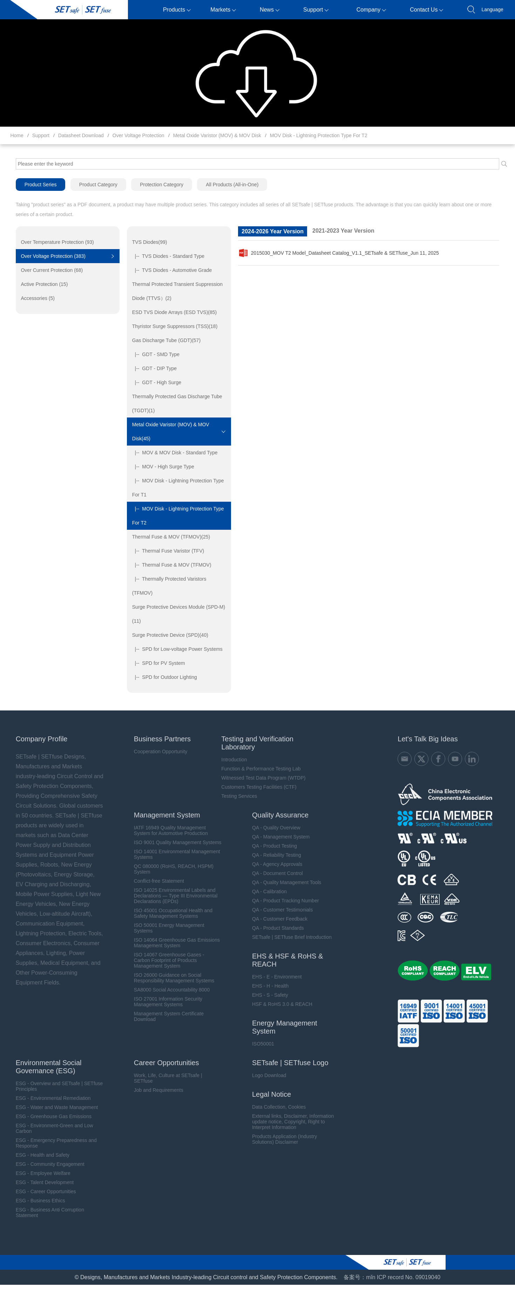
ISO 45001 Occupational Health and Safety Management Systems (168, 913)
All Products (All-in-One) (227, 184)
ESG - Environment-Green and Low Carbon (49, 1128)
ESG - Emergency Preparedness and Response (50, 1143)
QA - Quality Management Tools (283, 882)
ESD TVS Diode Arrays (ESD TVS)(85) (171, 312)
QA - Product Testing (271, 846)
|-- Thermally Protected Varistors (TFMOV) (166, 586)
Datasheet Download (81, 135)
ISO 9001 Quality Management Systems (173, 842)
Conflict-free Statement (154, 881)
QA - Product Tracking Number (282, 900)
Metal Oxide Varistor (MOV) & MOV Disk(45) (167, 431)
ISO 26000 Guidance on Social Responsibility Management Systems (169, 977)
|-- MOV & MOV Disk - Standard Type (172, 452)
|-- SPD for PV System (155, 663)
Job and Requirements (154, 1090)
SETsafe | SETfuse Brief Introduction (288, 937)
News (269, 10)
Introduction (230, 759)
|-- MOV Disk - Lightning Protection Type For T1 (175, 487)
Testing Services (235, 796)
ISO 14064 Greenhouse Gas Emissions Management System (172, 942)
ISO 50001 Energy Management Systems (164, 928)
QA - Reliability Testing (273, 855)
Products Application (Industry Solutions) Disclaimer (281, 1139)
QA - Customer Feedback (276, 919)
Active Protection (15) (39, 284)
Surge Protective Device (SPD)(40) (167, 635)
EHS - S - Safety (267, 995)
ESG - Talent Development (39, 1182)
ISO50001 (260, 1044)
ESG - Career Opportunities (40, 1191)
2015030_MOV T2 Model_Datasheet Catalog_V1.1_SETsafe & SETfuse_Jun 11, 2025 (338, 253)
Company (371, 10)
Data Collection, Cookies (275, 1107)
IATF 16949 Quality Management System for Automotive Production (166, 830)
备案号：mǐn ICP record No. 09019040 (392, 1277)
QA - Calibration (266, 891)
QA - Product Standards (274, 928)
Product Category (93, 184)
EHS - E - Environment (273, 977)
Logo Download (266, 1075)
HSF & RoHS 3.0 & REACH (279, 1004)
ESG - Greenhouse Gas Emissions (48, 1116)
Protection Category (156, 184)
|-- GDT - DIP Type (151, 368)
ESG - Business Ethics (35, 1200)
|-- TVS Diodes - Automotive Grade (169, 270)
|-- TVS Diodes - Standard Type (165, 256)
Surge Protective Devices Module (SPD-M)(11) (175, 614)
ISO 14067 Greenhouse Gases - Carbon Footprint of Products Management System (164, 960)
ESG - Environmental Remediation (47, 1098)
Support (315, 10)
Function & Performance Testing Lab (257, 768)
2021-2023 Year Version (343, 231)
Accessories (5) (32, 298)
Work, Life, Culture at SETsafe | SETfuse (163, 1078)
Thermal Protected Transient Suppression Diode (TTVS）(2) (174, 291)
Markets (223, 10)
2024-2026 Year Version (272, 231)
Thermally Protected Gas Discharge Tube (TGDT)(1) (174, 403)
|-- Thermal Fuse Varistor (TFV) (165, 551)
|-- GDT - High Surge (153, 382)
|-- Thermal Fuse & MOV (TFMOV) (169, 565)
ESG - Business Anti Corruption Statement (44, 1212)
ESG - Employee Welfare (37, 1173)
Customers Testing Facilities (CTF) (255, 787)
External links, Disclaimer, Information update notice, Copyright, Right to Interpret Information (289, 1121)
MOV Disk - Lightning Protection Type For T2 (318, 135)
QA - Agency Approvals (274, 864)
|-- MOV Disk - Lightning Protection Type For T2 (175, 516)
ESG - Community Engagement (44, 1164)
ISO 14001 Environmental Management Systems (172, 854)
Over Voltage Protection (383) (48, 256)
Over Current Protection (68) (47, 270)
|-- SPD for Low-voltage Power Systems (174, 649)
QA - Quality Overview (273, 827)
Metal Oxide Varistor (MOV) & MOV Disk (217, 135)
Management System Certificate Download (164, 1016)
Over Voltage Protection (138, 135)
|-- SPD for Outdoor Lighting (161, 677)
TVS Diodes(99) (146, 242)
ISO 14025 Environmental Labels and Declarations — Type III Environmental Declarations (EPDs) (171, 895)
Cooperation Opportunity (156, 751)
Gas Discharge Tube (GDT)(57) (163, 340)
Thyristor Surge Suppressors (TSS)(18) (172, 326)
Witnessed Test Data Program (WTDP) (260, 778)
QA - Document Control (274, 873)
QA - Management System (277, 837)
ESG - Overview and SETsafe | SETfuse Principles (53, 1086)
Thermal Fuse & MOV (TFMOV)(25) (168, 537)
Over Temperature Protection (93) (52, 242)
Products (177, 10)
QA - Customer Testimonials (279, 910)
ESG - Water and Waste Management (51, 1107)
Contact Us (426, 10)
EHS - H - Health (267, 986)
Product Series (35, 184)
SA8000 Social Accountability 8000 (167, 990)
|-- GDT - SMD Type (153, 354)
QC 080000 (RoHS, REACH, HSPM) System (169, 869)
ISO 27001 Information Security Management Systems (163, 1001)
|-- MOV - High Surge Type (160, 466)
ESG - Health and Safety (37, 1155)
